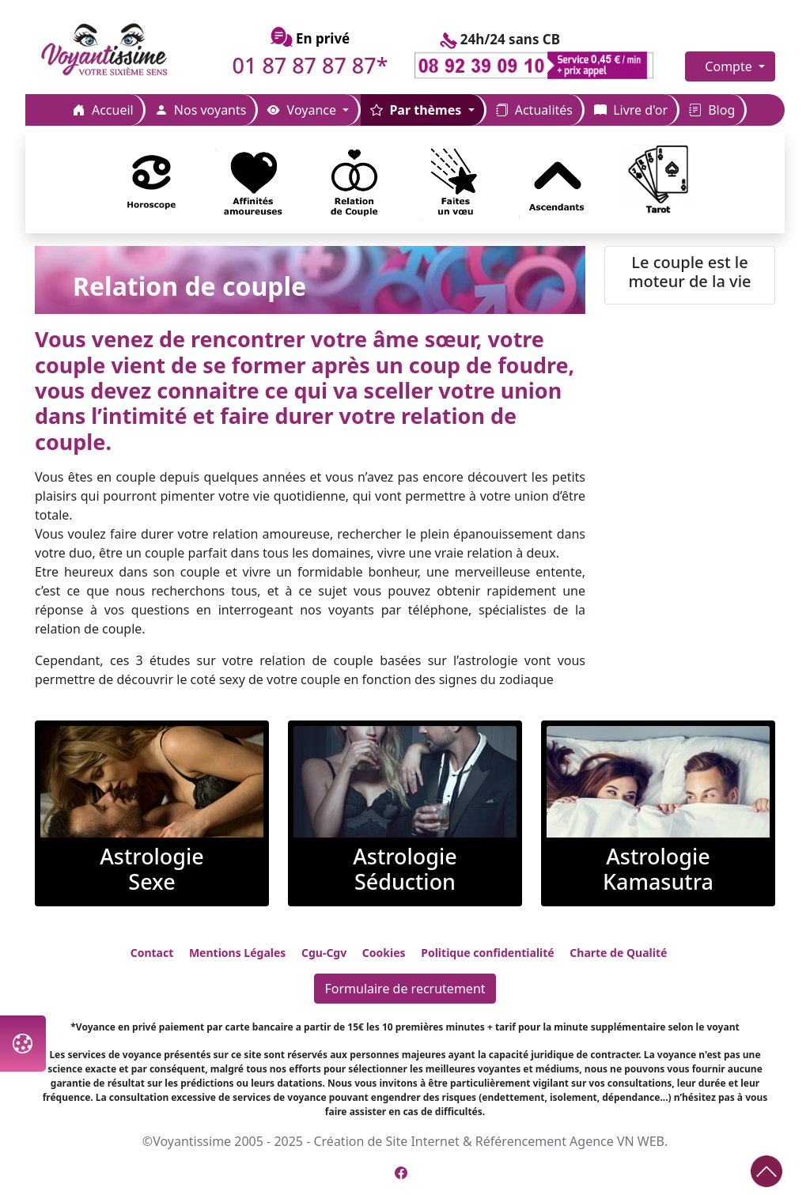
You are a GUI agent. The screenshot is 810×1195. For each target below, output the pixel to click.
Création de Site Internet (386, 1141)
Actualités (534, 110)
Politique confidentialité (487, 952)
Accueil (103, 110)
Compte (730, 66)
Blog (712, 110)
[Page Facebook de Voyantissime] (401, 1173)
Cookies (384, 952)
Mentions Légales (237, 952)
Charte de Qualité (618, 952)
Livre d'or (631, 110)
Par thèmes (417, 110)
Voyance (303, 110)
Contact (152, 952)
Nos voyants (201, 110)
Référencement (520, 1141)
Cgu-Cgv (323, 952)
